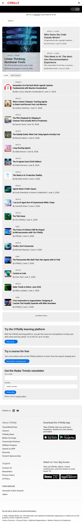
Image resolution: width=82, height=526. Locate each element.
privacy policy (21, 396)
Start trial (10, 341)
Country (7, 382)
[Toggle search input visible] (79, 3)
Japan (4, 494)
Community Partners (11, 442)
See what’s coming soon (16, 361)
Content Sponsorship (11, 456)
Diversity (6, 452)
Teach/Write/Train (9, 427)
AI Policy (6, 479)
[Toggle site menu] (3, 3)
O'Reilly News (8, 434)
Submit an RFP (8, 449)
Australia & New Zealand (12, 491)
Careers (5, 431)
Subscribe (10, 392)
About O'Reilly (9, 422)
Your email (8, 374)
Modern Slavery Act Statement (59, 520)
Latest (6, 75)
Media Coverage (9, 438)
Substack (37, 15)
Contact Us (7, 468)
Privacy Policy (8, 475)
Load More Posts (41, 315)
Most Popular (15, 75)
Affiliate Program (9, 445)
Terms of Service (8, 520)
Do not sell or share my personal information (19, 511)
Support (6, 463)
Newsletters (7, 471)
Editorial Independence (37, 520)
